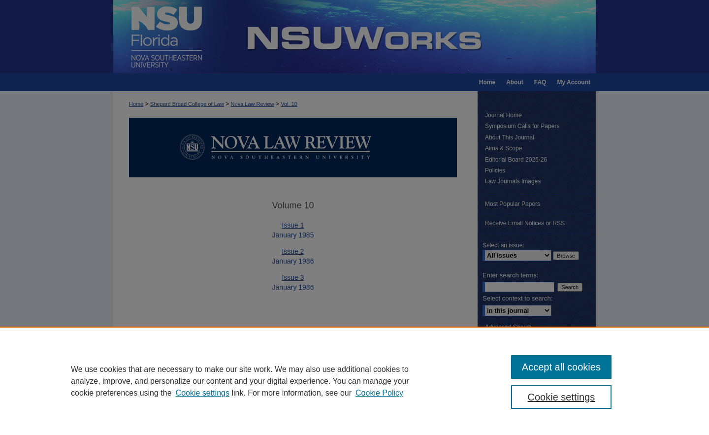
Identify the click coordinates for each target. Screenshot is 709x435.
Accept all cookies (561, 367)
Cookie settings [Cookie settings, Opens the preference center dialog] (561, 397)
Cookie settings (202, 393)
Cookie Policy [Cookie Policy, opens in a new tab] (379, 393)
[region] (354, 381)
